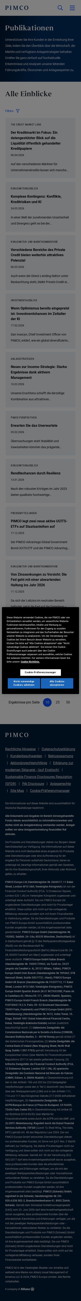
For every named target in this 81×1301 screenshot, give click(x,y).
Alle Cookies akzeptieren (57, 683)
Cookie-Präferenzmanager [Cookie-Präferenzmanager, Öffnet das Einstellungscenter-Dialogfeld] (40, 672)
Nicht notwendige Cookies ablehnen (23, 683)
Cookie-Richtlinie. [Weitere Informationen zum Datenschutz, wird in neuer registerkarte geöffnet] (30, 661)
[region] (40, 650)
